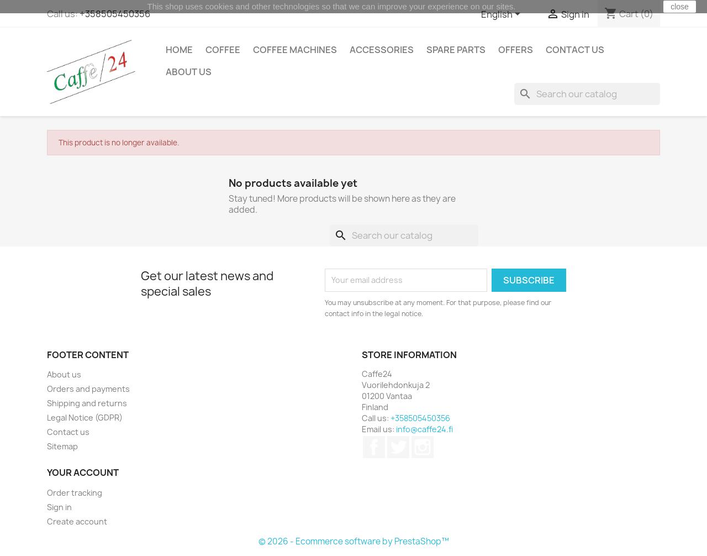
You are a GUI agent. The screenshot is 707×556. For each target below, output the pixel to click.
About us (189, 72)
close (680, 6)
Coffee (222, 50)
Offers (515, 50)
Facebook (374, 447)
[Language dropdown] (502, 15)
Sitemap (62, 446)
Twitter (398, 447)
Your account (83, 472)
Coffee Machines (295, 50)
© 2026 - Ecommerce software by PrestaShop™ (353, 541)
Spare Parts (456, 50)
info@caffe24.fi (424, 429)
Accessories (382, 50)
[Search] (587, 94)
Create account (77, 521)
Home (179, 50)
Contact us (575, 50)
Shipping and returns (87, 403)
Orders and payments (88, 389)
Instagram (422, 447)
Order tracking (74, 492)
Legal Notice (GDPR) (85, 417)
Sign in (59, 507)
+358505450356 (115, 14)
